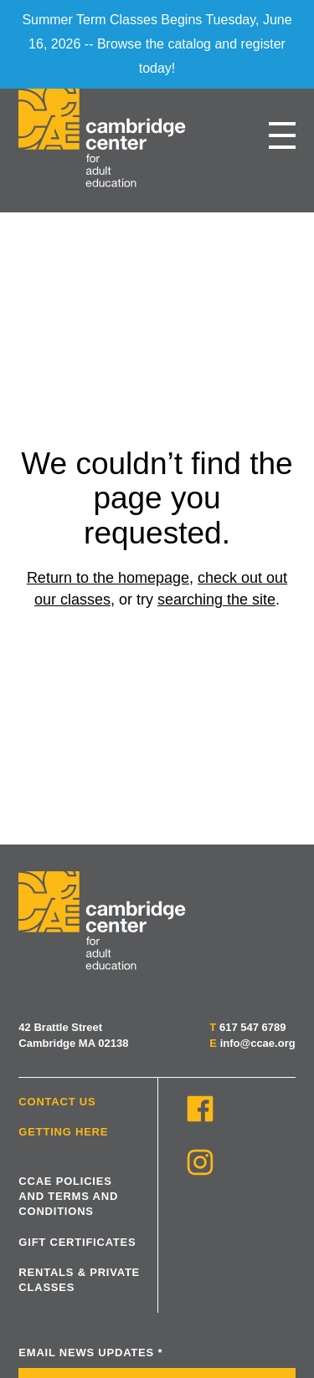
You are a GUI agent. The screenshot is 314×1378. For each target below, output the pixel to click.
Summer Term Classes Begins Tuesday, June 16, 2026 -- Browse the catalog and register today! (156, 44)
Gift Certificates (77, 1242)
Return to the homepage (108, 577)
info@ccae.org (258, 1043)
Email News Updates (90, 1352)
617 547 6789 (252, 1027)
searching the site (216, 599)
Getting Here (63, 1131)
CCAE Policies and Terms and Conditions (68, 1196)
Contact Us (56, 1101)
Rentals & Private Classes (79, 1280)
